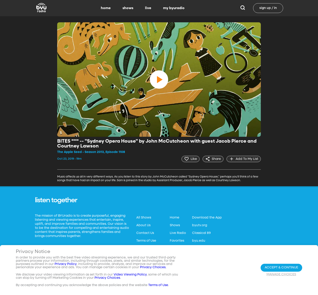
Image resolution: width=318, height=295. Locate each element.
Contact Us (145, 233)
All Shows (143, 217)
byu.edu (198, 240)
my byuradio (174, 8)
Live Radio (178, 233)
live (148, 8)
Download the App (207, 217)
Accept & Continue (281, 267)
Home (174, 217)
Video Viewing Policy (130, 274)
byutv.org (199, 225)
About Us (143, 225)
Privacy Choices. (153, 267)
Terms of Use (146, 240)
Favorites (177, 240)
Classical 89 (201, 233)
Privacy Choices (107, 278)
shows (127, 8)
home (106, 8)
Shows (175, 225)
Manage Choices (281, 274)
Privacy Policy (65, 264)
